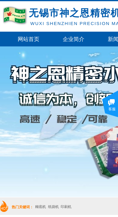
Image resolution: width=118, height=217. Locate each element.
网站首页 (28, 39)
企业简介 (73, 39)
